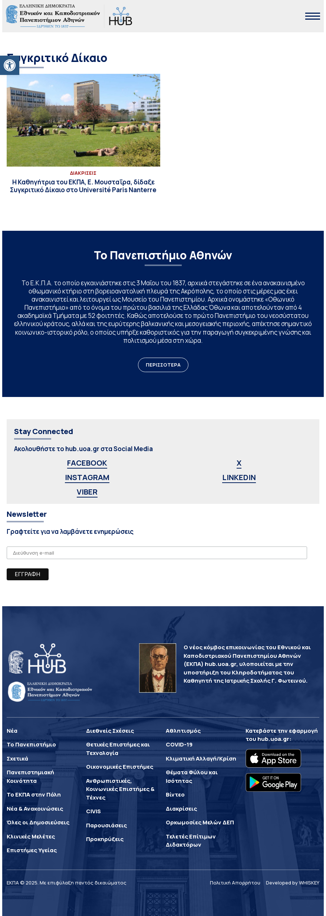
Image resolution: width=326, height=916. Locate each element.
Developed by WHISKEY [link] (292, 882)
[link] (9, 65)
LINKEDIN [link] (239, 477)
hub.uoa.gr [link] (273, 739)
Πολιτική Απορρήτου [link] (235, 882)
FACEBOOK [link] (87, 463)
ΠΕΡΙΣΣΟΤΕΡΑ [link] (163, 364)
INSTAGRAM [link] (87, 477)
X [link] (239, 463)
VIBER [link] (87, 492)
